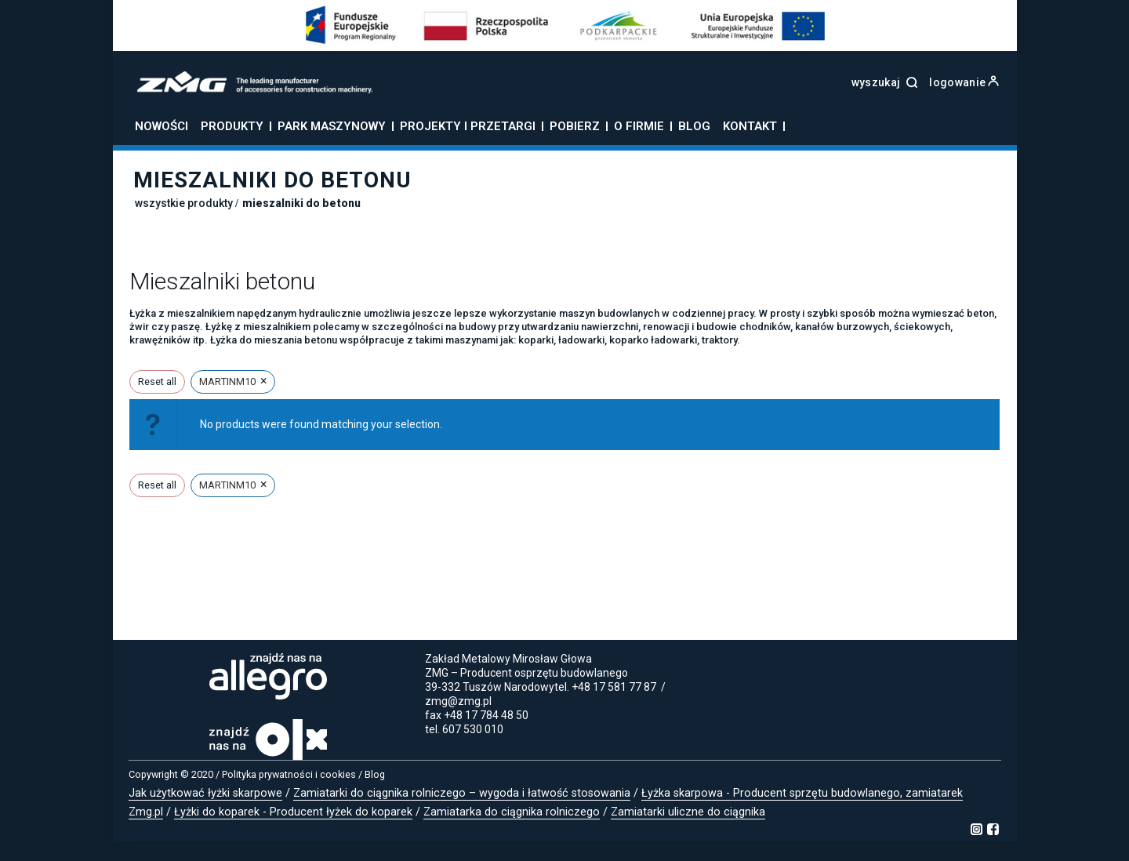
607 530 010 (472, 729)
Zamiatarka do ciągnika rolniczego (511, 812)
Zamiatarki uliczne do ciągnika (688, 812)
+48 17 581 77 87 (614, 687)
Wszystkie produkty (184, 203)
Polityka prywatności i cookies (289, 774)
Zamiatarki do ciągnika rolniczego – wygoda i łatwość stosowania (461, 793)
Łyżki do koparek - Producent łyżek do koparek (293, 812)
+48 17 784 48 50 (486, 715)
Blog (375, 774)
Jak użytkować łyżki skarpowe (205, 793)
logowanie (964, 82)
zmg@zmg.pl (458, 701)
